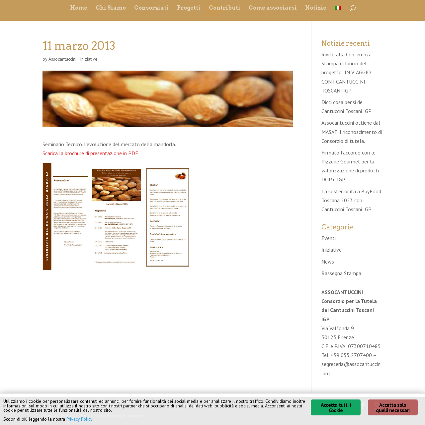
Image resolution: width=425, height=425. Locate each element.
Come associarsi (273, 8)
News (327, 261)
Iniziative (89, 59)
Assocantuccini (62, 59)
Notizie (315, 8)
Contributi (224, 8)
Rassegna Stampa (341, 273)
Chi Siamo (111, 8)
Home (78, 8)
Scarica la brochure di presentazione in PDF (90, 153)
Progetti (189, 8)
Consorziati (151, 8)
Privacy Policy (79, 419)
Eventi (328, 238)
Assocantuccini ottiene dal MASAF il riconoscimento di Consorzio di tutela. (351, 131)
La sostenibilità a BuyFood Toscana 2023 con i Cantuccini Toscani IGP (351, 200)
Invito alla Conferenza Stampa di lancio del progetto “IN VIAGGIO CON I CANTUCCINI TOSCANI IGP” (346, 72)
